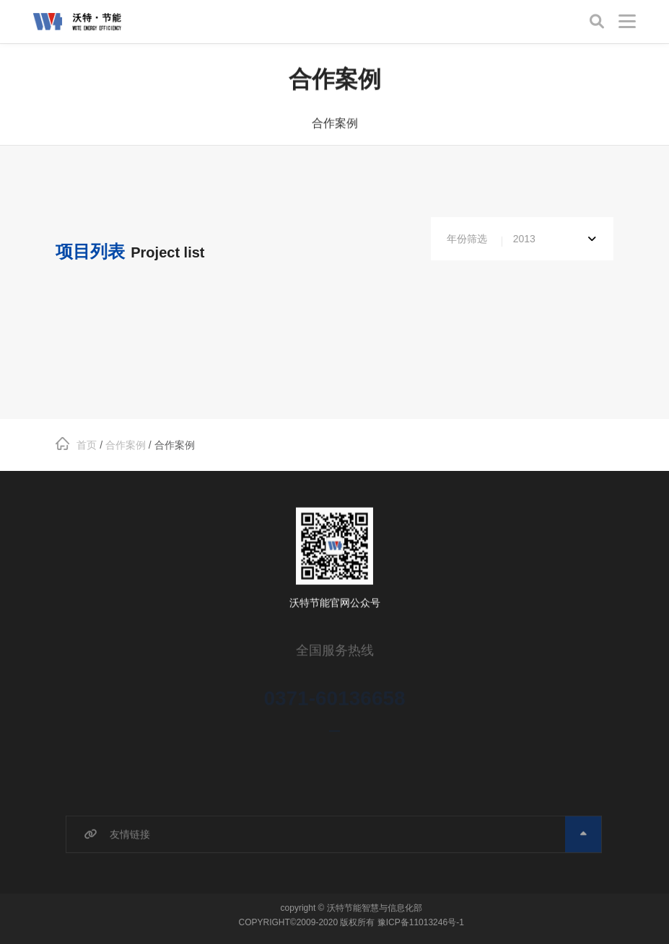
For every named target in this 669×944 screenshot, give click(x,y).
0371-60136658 (334, 702)
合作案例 (335, 124)
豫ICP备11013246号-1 (420, 922)
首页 (76, 445)
